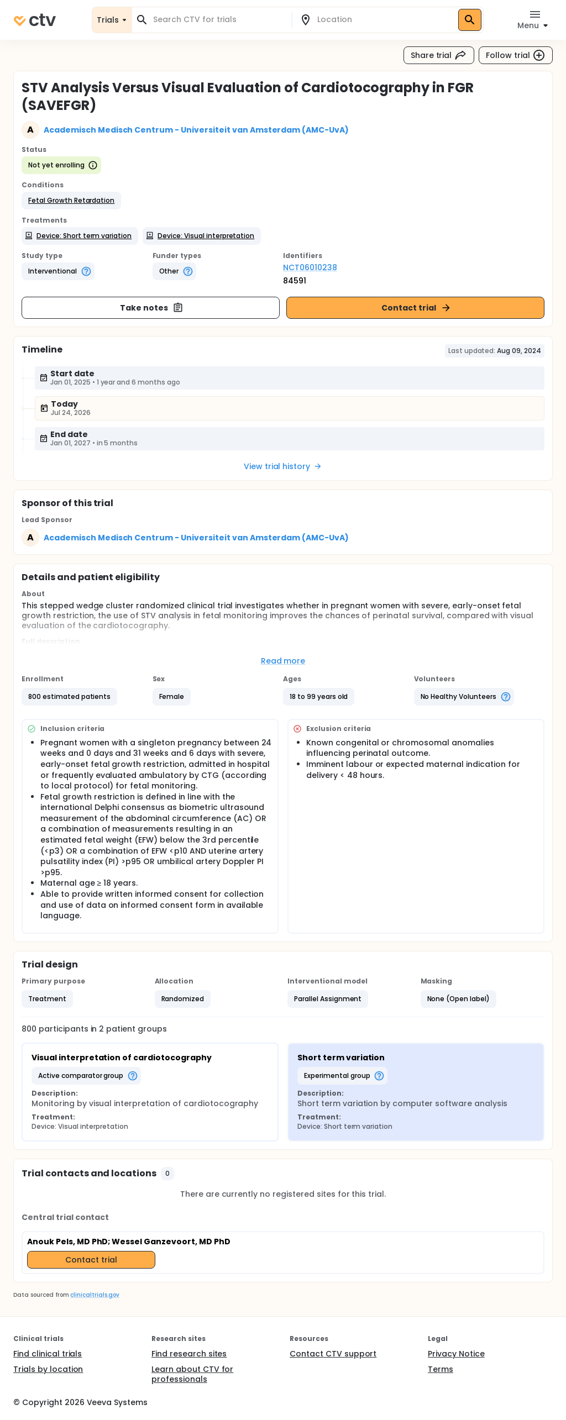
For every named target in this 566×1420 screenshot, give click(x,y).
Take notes (152, 307)
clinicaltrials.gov (94, 1295)
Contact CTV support (333, 1354)
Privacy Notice (456, 1354)
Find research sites (189, 1354)
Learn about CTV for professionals (192, 1374)
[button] (71, 200)
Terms (440, 1369)
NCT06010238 (310, 267)
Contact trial (416, 307)
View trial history (283, 466)
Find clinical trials (47, 1354)
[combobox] (218, 19)
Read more (283, 661)
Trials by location (48, 1369)
